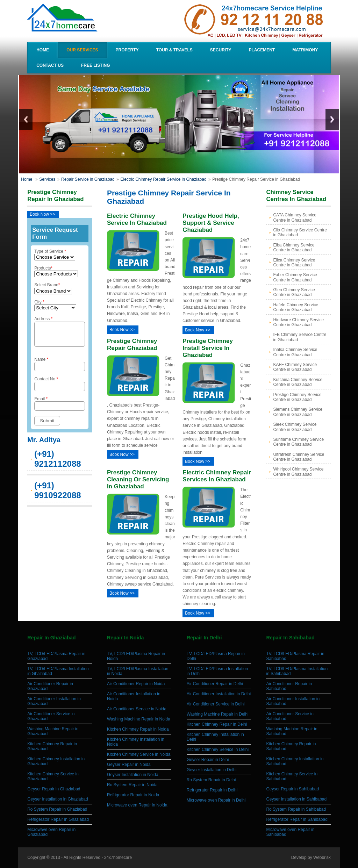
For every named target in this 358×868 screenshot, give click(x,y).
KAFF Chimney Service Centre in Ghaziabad (295, 367)
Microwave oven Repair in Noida (137, 805)
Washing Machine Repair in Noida (138, 719)
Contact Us (50, 65)
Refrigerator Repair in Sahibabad (296, 819)
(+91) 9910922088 (57, 494)
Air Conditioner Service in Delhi (216, 704)
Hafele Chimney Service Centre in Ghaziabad (295, 307)
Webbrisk (322, 857)
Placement (262, 50)
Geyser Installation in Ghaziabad (57, 799)
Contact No (59, 388)
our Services (82, 50)
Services (47, 179)
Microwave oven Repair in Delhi (216, 800)
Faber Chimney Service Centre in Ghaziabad (295, 277)
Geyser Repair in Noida (129, 764)
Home (42, 50)
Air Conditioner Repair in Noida (136, 683)
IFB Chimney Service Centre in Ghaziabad (299, 337)
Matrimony (305, 50)
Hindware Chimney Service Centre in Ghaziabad (298, 322)
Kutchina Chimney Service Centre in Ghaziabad (297, 382)
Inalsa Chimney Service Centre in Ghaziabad (295, 352)
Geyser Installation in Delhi (212, 769)
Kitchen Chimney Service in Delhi (218, 749)
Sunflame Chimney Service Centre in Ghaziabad (298, 442)
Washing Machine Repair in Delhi (218, 714)
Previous (26, 119)
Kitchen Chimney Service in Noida (138, 754)
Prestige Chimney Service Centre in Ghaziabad (297, 397)
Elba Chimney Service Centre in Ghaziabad (293, 247)
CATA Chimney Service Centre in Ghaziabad (294, 217)
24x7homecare (118, 857)
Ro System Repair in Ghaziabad (57, 809)
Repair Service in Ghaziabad (88, 179)
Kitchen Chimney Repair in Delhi (217, 724)
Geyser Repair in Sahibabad (292, 789)
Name (59, 368)
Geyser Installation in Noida (132, 774)
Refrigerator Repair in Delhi (212, 790)
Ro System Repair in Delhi (211, 779)
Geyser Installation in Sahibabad (296, 799)
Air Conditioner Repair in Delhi (215, 683)
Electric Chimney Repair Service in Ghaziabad (163, 179)
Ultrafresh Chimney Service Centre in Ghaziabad (298, 457)
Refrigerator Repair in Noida (133, 794)
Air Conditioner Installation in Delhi (219, 693)
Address (59, 333)
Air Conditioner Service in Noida (136, 708)
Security (220, 50)
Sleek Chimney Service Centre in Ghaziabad (294, 427)
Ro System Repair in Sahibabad (296, 809)
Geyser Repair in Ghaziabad (53, 789)
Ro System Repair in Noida (132, 784)
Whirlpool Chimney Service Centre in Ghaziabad (298, 471)
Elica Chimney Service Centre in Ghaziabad (294, 262)
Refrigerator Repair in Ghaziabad (58, 819)
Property (127, 50)
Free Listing (95, 65)
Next (332, 119)
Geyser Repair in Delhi (208, 759)
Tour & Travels (174, 50)
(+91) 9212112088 (57, 463)
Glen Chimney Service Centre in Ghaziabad (294, 292)
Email (59, 408)
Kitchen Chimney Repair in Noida (138, 729)
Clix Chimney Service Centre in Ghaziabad (300, 232)
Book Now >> (42, 214)
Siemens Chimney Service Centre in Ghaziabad (297, 412)
